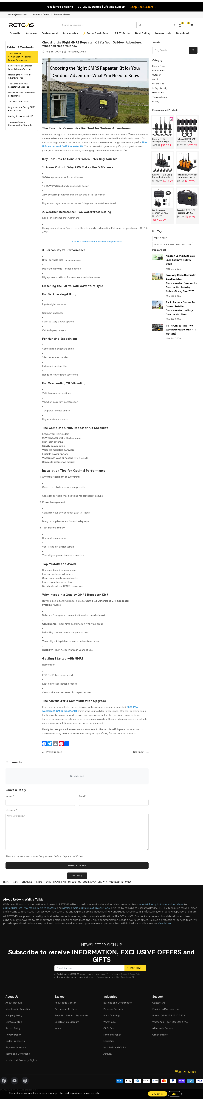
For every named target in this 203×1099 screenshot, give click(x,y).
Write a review (77, 865)
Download (182, 33)
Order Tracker (160, 1034)
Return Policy (13, 1028)
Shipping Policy (14, 1015)
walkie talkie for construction (172, 244)
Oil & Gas (108, 1028)
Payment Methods (16, 1047)
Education (109, 1041)
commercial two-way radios (19, 908)
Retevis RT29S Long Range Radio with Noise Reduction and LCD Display (162, 176)
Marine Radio (158, 70)
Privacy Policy (13, 1034)
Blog (15, 882)
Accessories (70, 33)
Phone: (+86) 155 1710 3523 (168, 1015)
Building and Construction (117, 1002)
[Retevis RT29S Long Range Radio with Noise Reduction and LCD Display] (162, 162)
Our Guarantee (14, 1022)
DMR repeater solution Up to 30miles (159, 211)
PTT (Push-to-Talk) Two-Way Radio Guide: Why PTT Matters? (181, 329)
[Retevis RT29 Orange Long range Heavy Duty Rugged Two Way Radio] (187, 162)
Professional (50, 33)
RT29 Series (122, 33)
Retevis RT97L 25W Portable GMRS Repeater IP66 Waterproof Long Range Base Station (186, 211)
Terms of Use (112, 974)
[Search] (170, 50)
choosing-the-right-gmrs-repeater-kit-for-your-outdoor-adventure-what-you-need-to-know (76, 882)
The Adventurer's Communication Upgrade (20, 123)
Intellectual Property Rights (21, 1060)
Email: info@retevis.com (165, 1009)
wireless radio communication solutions (86, 908)
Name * (10, 796)
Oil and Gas (158, 84)
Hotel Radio (158, 93)
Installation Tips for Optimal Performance (21, 94)
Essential (15, 33)
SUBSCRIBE (135, 968)
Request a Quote (41, 14)
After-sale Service (162, 1028)
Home (6, 882)
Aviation (156, 79)
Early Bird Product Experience (71, 1015)
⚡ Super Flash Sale (95, 33)
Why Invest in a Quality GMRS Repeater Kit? (21, 109)
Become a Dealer (62, 14)
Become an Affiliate (65, 1009)
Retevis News (158, 66)
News (57, 1028)
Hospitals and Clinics (114, 1047)
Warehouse (109, 1022)
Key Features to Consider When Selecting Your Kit (20, 67)
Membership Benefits (18, 1009)
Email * (83, 796)
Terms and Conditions (18, 1053)
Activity (107, 1053)
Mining (155, 101)
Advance (31, 33)
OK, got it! (157, 1094)
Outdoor (156, 75)
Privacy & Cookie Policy (131, 974)
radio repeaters (46, 908)
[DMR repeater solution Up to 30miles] (162, 198)
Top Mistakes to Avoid (18, 101)
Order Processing (15, 1041)
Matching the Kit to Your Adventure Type (19, 76)
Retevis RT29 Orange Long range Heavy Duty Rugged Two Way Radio (187, 176)
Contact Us (158, 1002)
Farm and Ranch (112, 1034)
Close (175, 1094)
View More (164, 923)
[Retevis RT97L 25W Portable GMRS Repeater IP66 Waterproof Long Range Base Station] (187, 198)
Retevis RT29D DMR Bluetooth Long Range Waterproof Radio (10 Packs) (186, 140)
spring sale (160, 238)
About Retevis (14, 1002)
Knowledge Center (65, 1002)
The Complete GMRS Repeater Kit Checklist (18, 85)
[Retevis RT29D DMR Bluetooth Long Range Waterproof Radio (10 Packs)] (187, 126)
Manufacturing (111, 1015)
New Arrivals (163, 33)
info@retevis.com (124, 977)
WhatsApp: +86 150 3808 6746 (170, 1022)
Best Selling (143, 33)
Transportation (159, 97)
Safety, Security (160, 88)
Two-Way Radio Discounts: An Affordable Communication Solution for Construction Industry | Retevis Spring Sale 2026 (181, 283)
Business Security (113, 1009)
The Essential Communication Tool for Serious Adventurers (19, 57)
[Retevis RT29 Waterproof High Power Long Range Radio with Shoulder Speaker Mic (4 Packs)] (162, 126)
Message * (11, 810)
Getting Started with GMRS (20, 116)
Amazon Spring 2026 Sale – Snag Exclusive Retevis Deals (181, 260)
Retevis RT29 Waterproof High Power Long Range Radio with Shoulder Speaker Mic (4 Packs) (162, 140)
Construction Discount (66, 1022)
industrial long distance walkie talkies (161, 904)
